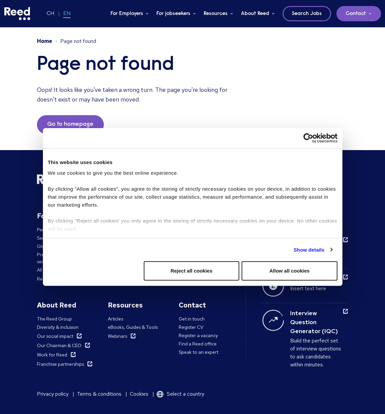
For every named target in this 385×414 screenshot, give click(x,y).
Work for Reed (52, 355)
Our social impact (55, 336)
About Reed (255, 13)
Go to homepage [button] (70, 124)
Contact (356, 13)
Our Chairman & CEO (59, 345)
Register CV (191, 327)
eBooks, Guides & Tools (133, 327)
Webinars (117, 336)
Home (44, 41)
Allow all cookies (290, 271)
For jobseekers (173, 13)
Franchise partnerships (60, 364)
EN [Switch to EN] (67, 13)
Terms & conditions (99, 393)
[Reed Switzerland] (17, 13)
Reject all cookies (191, 271)
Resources (216, 13)
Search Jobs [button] (307, 13)
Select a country (185, 393)
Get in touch (192, 319)
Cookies (139, 393)
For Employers (126, 13)
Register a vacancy (198, 335)
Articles (115, 319)
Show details (308, 250)
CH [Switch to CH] (50, 13)
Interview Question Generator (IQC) (314, 322)
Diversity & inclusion (58, 327)
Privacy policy (53, 393)
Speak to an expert (198, 352)
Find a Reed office (198, 344)
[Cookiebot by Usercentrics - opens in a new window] (308, 138)
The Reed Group (54, 319)
